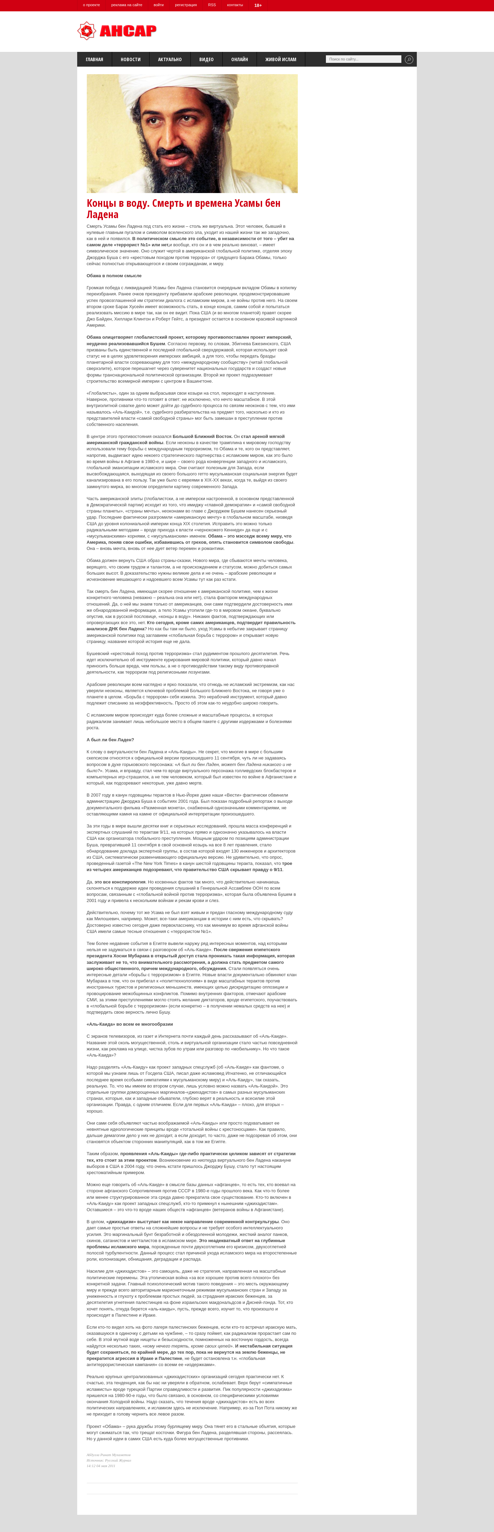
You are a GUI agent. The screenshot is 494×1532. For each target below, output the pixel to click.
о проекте (91, 5)
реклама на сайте (126, 5)
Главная (94, 59)
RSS (212, 5)
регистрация (186, 5)
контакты (235, 5)
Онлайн (239, 59)
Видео (206, 59)
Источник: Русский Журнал (109, 1460)
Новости (131, 59)
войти (159, 5)
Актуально (170, 59)
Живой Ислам (281, 59)
